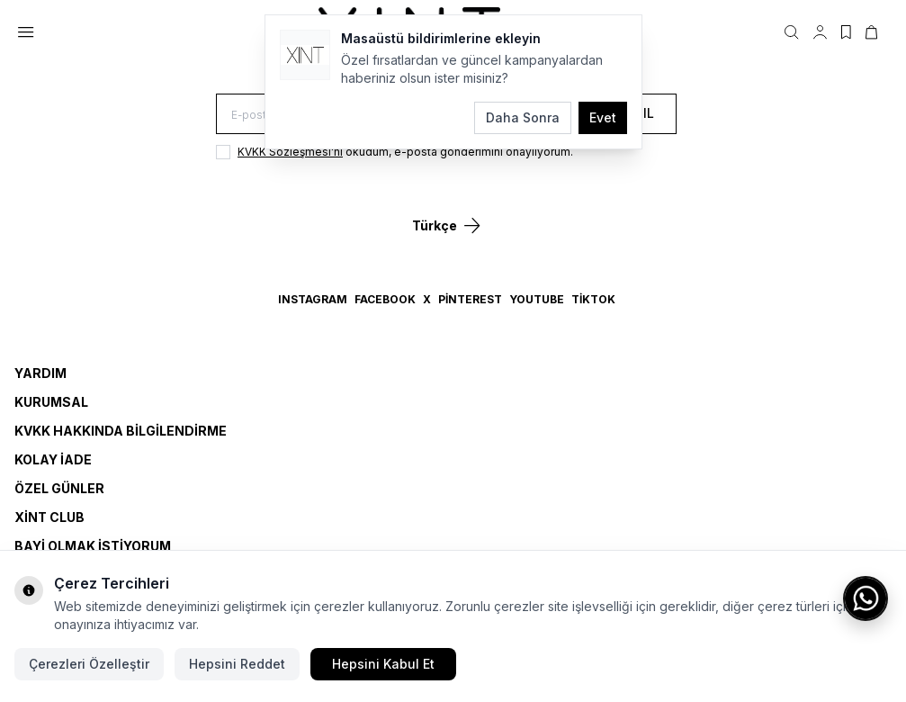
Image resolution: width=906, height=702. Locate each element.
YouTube (536, 299)
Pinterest (470, 299)
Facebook (385, 299)
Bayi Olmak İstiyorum (92, 546)
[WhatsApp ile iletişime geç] (865, 598)
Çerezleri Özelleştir (89, 663)
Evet (602, 117)
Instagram (312, 299)
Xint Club (49, 517)
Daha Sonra (523, 117)
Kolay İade (53, 459)
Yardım (40, 373)
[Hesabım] (820, 32)
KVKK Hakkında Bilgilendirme (120, 430)
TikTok (593, 299)
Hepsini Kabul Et (383, 663)
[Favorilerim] (846, 32)
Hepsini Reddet (237, 663)
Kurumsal (51, 402)
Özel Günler (59, 488)
